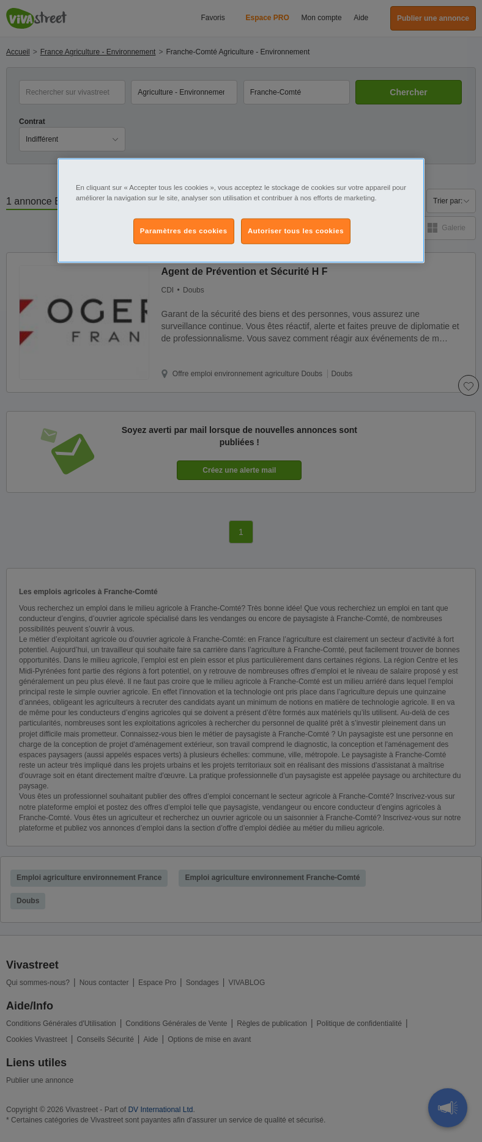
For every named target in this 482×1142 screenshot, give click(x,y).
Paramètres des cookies (184, 230)
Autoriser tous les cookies (296, 230)
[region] (241, 210)
